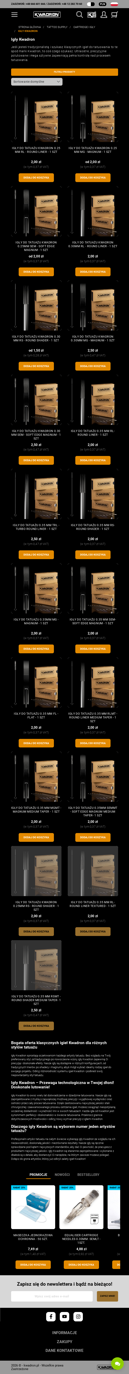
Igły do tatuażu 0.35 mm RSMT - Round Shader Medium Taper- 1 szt (36, 1000)
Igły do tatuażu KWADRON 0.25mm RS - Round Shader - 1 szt (36, 905)
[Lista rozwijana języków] (114, 4)
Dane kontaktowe (64, 1351)
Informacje (64, 1333)
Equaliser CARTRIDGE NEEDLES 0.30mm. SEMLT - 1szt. (81, 1238)
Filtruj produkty (64, 72)
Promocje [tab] (38, 1175)
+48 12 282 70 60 (72, 3)
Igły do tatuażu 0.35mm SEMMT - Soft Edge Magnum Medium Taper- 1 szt (92, 811)
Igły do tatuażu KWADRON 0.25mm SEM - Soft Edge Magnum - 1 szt (36, 246)
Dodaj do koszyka (36, 177)
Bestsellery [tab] (88, 1175)
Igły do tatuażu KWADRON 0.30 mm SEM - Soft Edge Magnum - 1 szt (36, 434)
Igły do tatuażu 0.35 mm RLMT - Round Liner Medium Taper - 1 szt (92, 717)
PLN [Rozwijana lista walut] (102, 4)
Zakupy (64, 1342)
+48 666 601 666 (35, 3)
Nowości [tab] (62, 1175)
